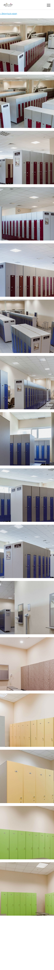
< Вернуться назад (8, 14)
